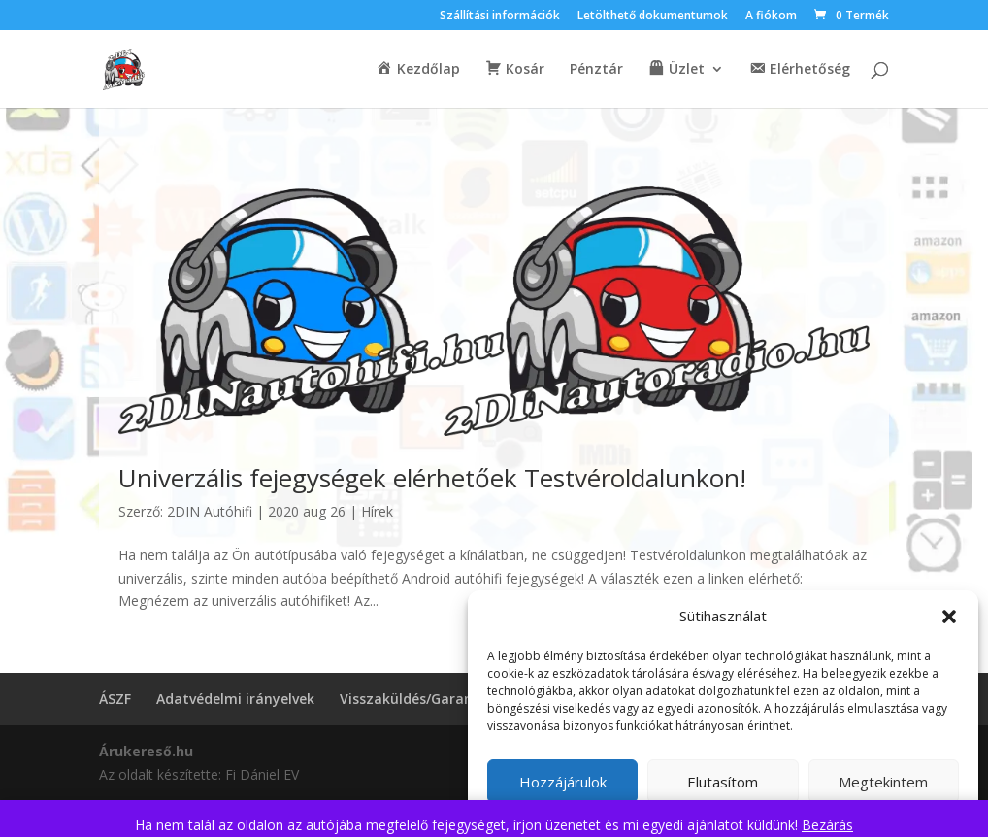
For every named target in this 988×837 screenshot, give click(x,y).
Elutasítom (722, 781)
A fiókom (771, 16)
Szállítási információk (500, 16)
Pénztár (596, 70)
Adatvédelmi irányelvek (235, 698)
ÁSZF (115, 698)
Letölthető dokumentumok (652, 16)
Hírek (377, 511)
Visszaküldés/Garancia (416, 698)
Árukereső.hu (146, 751)
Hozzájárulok (563, 781)
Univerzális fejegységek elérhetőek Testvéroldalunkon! (432, 477)
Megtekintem (883, 781)
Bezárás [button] (827, 825)
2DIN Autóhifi (209, 511)
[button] (949, 616)
